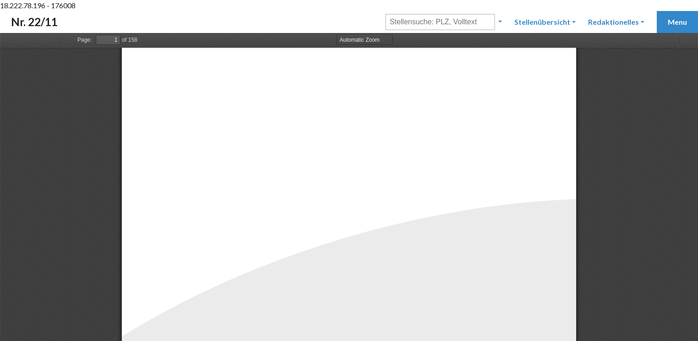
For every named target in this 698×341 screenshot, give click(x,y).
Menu (677, 21)
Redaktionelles (613, 21)
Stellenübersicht (542, 21)
